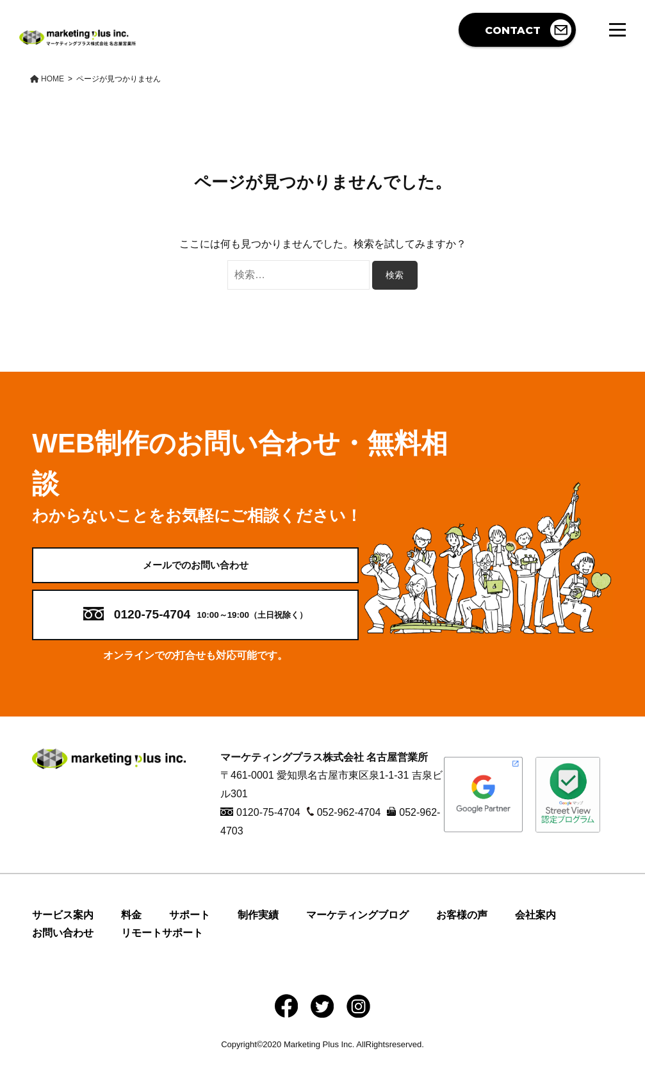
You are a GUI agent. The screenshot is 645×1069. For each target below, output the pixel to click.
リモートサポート (162, 944)
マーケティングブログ (357, 925)
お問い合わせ (63, 944)
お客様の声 (461, 925)
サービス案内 (63, 925)
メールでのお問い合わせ (195, 570)
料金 (131, 925)
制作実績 (258, 925)
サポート (189, 925)
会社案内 (535, 925)
